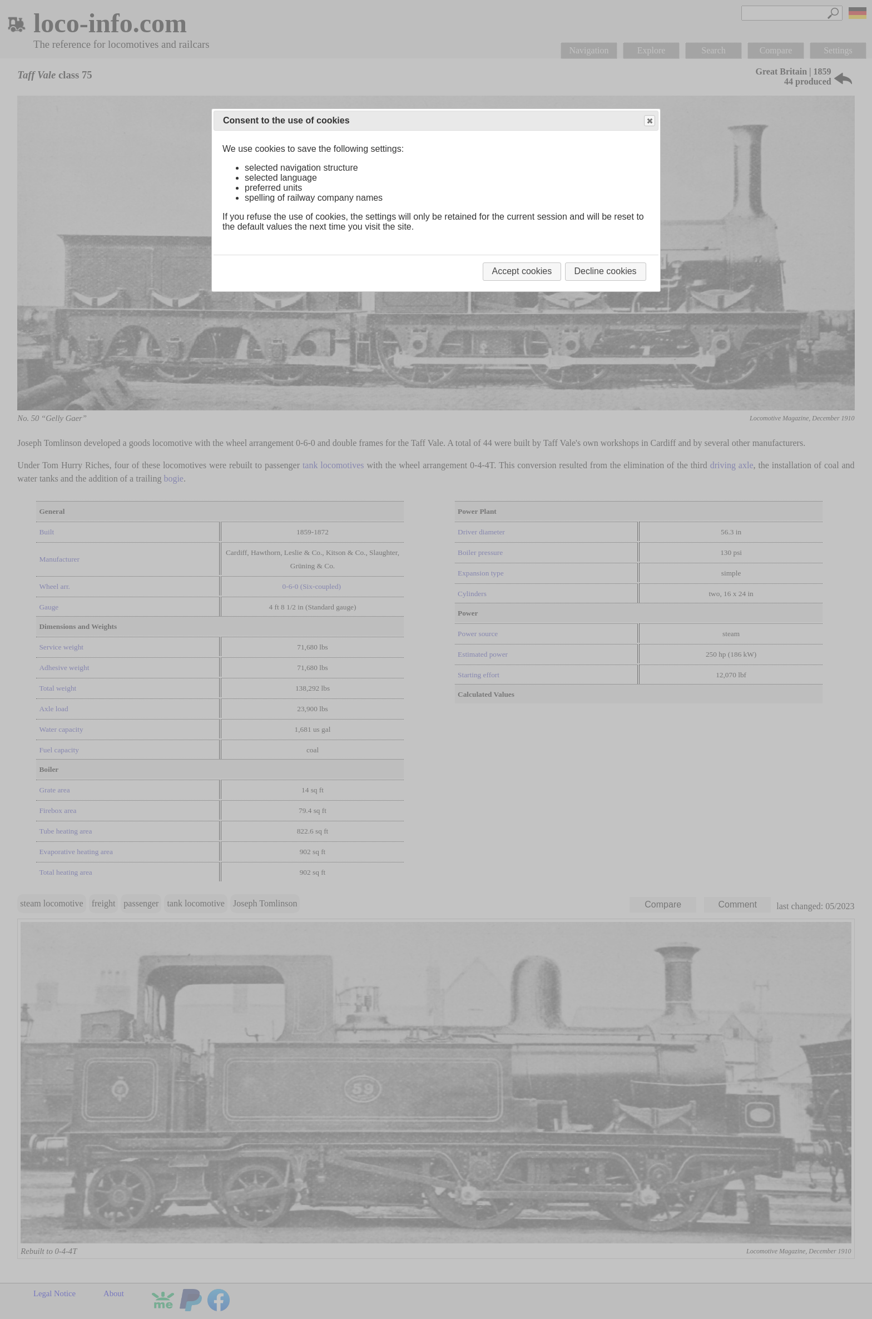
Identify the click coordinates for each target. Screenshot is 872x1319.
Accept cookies (522, 271)
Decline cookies (605, 271)
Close (649, 121)
